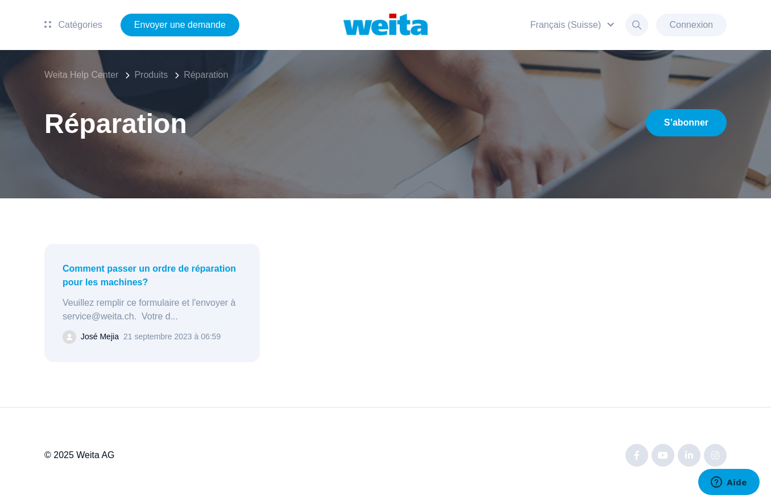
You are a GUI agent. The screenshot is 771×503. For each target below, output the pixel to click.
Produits (151, 75)
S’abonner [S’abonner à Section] (686, 122)
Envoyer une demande (180, 25)
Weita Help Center (81, 75)
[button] (573, 25)
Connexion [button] (692, 25)
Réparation (206, 75)
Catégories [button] (73, 25)
